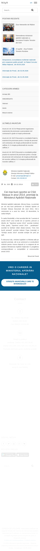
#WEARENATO (7, 99)
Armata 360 (6, 94)
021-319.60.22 (22, 178)
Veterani (5, 103)
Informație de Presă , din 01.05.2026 (15, 77)
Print (35, 184)
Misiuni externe (7, 113)
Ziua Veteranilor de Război (25, 24)
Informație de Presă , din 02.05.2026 (15, 71)
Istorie (4, 108)
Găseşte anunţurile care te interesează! (20, 283)
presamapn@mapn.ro (23, 176)
